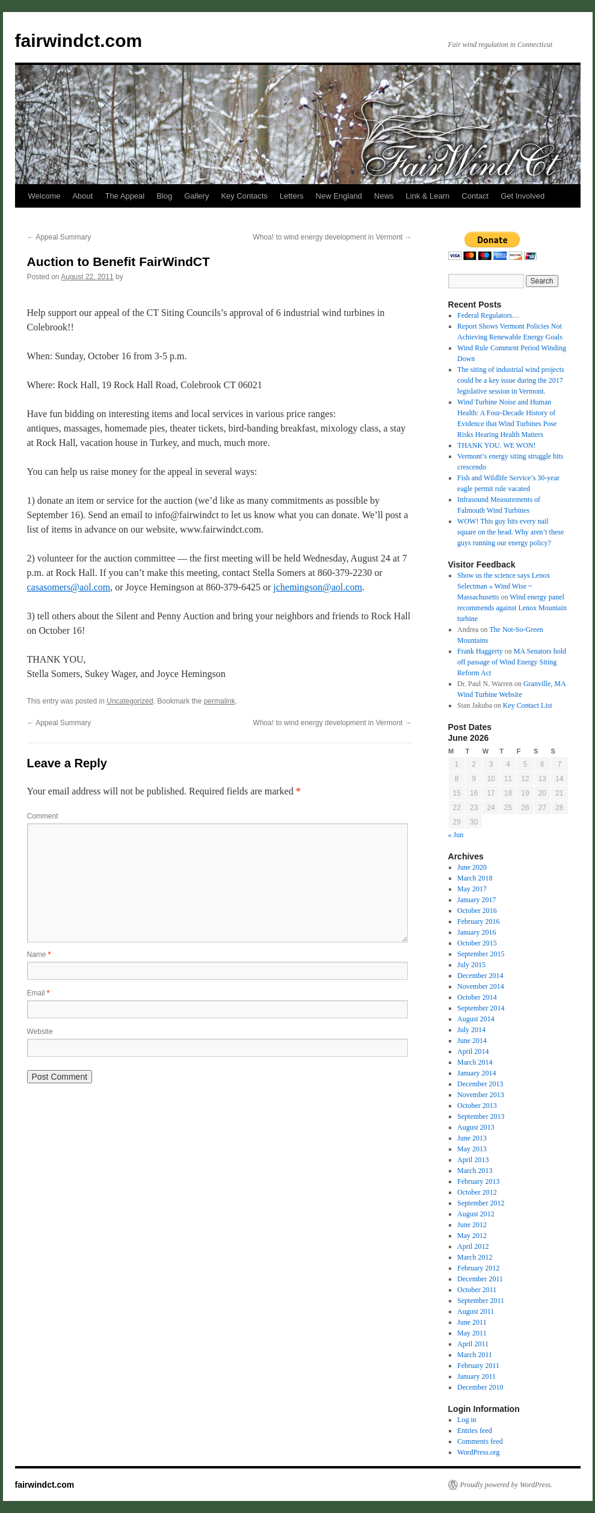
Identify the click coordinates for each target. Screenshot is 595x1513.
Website (40, 1031)
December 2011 (480, 1279)
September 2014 (480, 1008)
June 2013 (472, 1138)
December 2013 (480, 1084)
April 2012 (473, 1246)
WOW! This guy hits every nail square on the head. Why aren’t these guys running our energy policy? (510, 532)
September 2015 (480, 954)
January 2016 (476, 932)
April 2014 (473, 1051)
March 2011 (474, 1355)
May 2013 (472, 1149)
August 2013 (476, 1127)
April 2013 (473, 1160)
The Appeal (124, 195)
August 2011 (475, 1311)
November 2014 (480, 986)
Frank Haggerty (480, 651)
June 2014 (472, 1040)
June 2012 (472, 1225)
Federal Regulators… (488, 315)
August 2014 (476, 1019)
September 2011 (480, 1300)
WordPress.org (478, 1452)
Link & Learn (427, 195)
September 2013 (480, 1116)
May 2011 (472, 1333)
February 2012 (478, 1268)
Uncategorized (129, 701)
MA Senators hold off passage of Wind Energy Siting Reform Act (511, 662)
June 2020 (472, 867)
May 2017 (472, 889)
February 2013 (478, 1181)
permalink (219, 701)
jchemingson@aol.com (317, 587)
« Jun (456, 835)
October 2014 (477, 997)
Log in (466, 1420)
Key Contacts (244, 195)
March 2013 (474, 1170)
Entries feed (474, 1430)
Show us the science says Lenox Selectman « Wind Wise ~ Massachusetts (503, 586)
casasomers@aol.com (69, 587)
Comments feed (480, 1441)
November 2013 (480, 1095)
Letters (292, 195)
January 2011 (476, 1376)
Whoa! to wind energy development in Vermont (332, 237)
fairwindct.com (79, 41)
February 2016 (478, 921)
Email (38, 993)
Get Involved (522, 195)
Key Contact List (527, 705)
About (82, 195)
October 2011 (476, 1290)
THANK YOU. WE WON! (496, 445)
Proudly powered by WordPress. (506, 1485)
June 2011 (472, 1322)
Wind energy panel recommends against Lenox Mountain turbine (512, 608)
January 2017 (476, 900)
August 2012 (476, 1214)
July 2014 (471, 1030)
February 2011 (478, 1365)
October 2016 (477, 910)
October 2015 (477, 943)
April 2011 (473, 1344)
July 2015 (471, 965)
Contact (475, 195)
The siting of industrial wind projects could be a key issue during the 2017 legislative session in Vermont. (510, 380)
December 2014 (480, 975)
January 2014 (476, 1073)
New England (339, 195)
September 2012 (480, 1203)
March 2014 (474, 1062)
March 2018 (474, 878)
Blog (164, 195)
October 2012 (477, 1192)
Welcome (44, 195)
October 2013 (477, 1105)
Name (39, 954)
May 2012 (472, 1235)
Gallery (196, 195)
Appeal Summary (59, 237)
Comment (42, 816)
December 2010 (480, 1387)
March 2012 (474, 1257)
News (384, 195)
